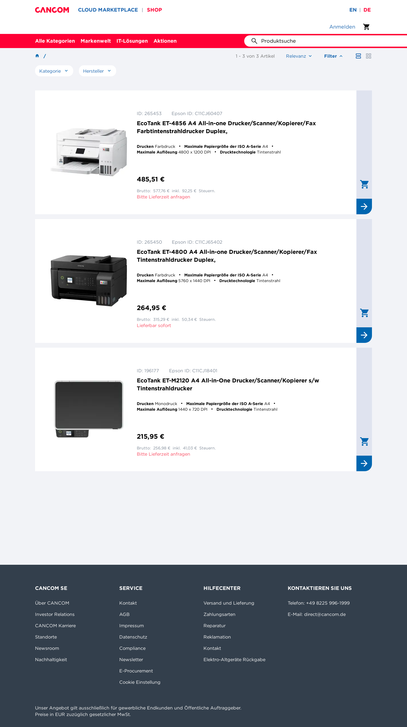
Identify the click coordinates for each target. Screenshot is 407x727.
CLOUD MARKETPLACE (108, 10)
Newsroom (47, 648)
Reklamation (217, 637)
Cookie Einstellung (140, 682)
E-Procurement (136, 671)
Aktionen (165, 41)
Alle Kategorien (55, 41)
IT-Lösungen (132, 41)
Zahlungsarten (219, 614)
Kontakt (128, 603)
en (353, 10)
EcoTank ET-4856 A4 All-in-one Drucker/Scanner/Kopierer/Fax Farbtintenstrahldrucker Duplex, (226, 127)
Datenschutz (133, 637)
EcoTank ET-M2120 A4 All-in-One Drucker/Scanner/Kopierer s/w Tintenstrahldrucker (228, 384)
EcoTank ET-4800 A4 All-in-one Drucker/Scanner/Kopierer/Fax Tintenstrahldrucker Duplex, (227, 255)
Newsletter (131, 659)
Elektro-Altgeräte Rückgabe (234, 659)
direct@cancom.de (325, 614)
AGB (124, 614)
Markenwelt (96, 41)
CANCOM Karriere (55, 625)
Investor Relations (55, 614)
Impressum (131, 625)
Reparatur (215, 625)
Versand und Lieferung (229, 603)
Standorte (46, 637)
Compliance (132, 648)
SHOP (154, 10)
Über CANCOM (52, 603)
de (367, 10)
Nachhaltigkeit (51, 659)
